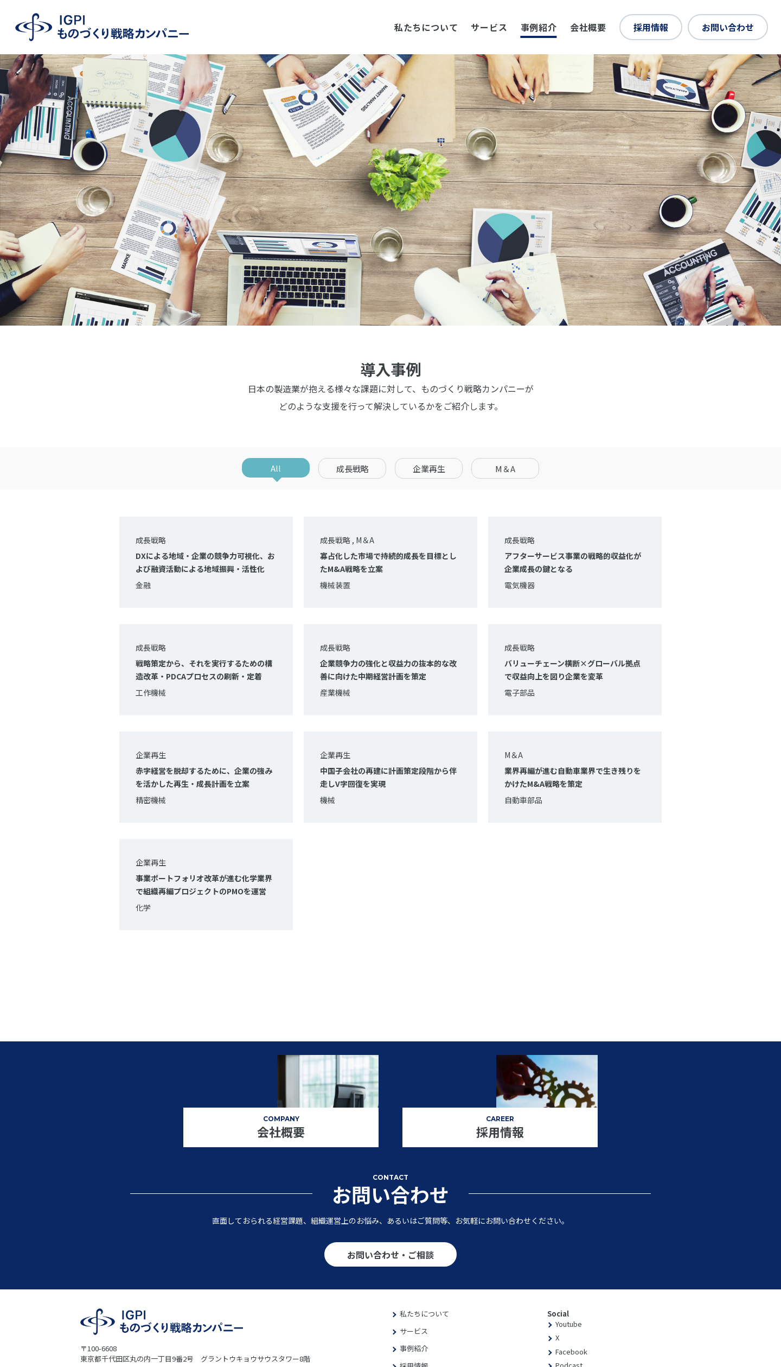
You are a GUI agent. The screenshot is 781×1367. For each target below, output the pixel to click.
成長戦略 (352, 468)
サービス (489, 27)
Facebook (571, 1351)
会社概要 (588, 27)
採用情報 (650, 27)
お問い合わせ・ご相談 (390, 1254)
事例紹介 (539, 27)
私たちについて (426, 27)
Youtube (568, 1324)
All (276, 468)
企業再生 (429, 468)
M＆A (505, 468)
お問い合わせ (728, 27)
